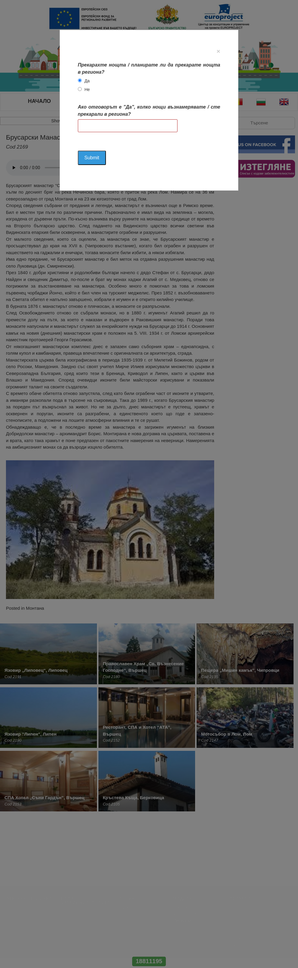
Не (87, 89)
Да (86, 80)
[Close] (218, 51)
